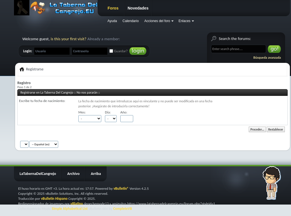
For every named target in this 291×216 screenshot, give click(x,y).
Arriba (96, 173)
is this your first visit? (68, 38)
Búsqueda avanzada (267, 58)
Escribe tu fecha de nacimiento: (42, 101)
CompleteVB (122, 208)
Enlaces (185, 21)
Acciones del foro (157, 21)
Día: (108, 112)
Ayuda (112, 21)
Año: (123, 112)
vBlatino (77, 203)
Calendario (131, 21)
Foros (113, 8)
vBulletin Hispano (54, 198)
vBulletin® (121, 188)
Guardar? (118, 51)
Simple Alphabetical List (70, 208)
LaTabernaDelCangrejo (38, 173)
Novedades (138, 8)
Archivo (73, 173)
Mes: (82, 112)
